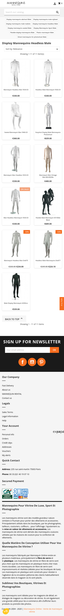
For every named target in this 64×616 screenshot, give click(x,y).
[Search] (32, 12)
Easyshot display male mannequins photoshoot (48, 133)
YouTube (32, 362)
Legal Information (10, 416)
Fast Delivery (8, 385)
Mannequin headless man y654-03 (16, 90)
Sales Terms (7, 412)
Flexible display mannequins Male (22, 32)
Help (4, 420)
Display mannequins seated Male (19, 28)
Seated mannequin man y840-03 (16, 132)
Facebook (22, 362)
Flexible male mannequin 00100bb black (48, 219)
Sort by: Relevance (14, 49)
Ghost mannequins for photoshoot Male (32, 37)
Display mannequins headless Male (45, 24)
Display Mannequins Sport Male (45, 28)
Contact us (7, 398)
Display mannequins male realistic (18, 24)
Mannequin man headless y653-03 (16, 175)
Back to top (14, 319)
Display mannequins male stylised (45, 19)
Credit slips (7, 442)
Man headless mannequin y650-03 (16, 218)
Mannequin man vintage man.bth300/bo (48, 176)
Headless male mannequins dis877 (48, 260)
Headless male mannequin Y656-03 (48, 90)
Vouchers (6, 451)
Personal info (8, 434)
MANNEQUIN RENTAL (12, 394)
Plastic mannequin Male (45, 32)
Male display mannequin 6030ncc (16, 303)
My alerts (6, 455)
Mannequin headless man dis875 (16, 260)
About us (6, 389)
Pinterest (41, 362)
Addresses (6, 447)
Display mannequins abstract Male (18, 19)
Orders (5, 438)
